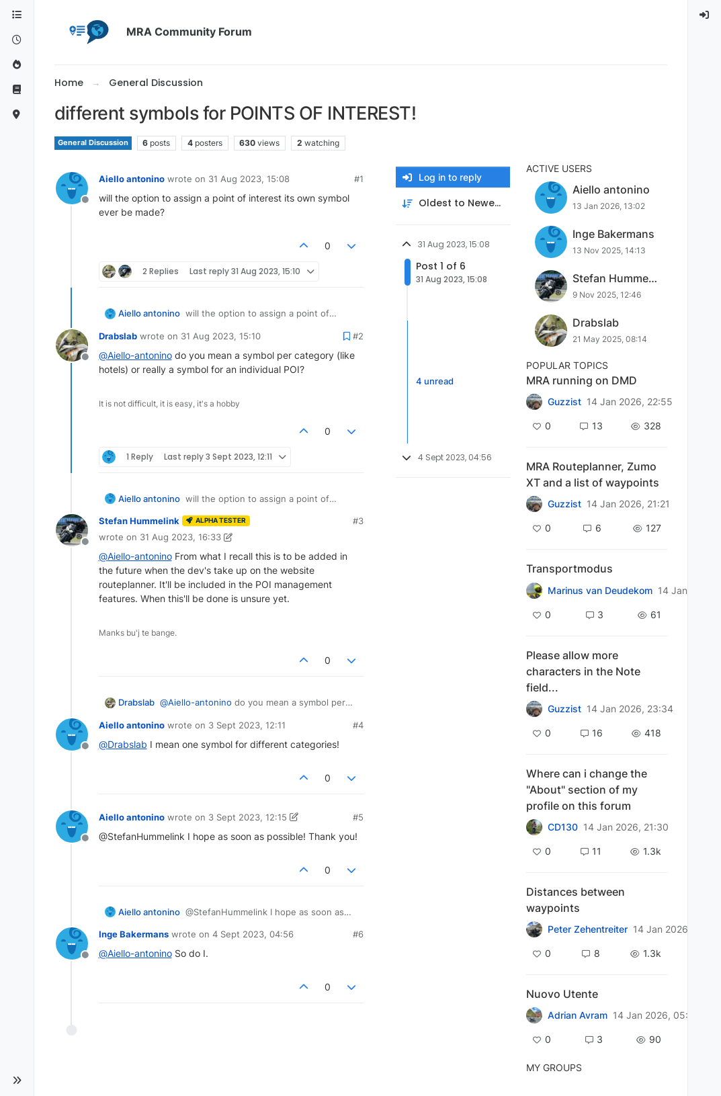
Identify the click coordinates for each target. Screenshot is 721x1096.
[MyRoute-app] (16, 114)
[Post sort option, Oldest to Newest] (453, 203)
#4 (358, 725)
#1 (359, 178)
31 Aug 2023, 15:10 (221, 336)
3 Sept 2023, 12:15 (247, 817)
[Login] (704, 15)
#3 (358, 520)
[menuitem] (704, 15)
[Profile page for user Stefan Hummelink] (72, 530)
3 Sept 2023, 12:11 (247, 725)
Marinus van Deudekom (600, 590)
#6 (358, 934)
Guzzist (564, 402)
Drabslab (118, 336)
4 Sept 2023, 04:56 (253, 934)
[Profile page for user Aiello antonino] (72, 188)
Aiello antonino (132, 178)
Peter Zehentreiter (588, 929)
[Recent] (16, 40)
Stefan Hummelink (139, 520)
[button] (16, 1080)
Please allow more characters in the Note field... (583, 671)
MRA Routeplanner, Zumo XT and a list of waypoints (592, 474)
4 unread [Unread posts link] (435, 381)
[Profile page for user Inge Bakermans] (72, 943)
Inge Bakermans (134, 934)
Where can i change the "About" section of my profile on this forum (586, 789)
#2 (358, 336)
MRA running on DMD (581, 380)
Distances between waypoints (575, 900)
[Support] (16, 89)
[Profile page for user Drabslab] (72, 345)
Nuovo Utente (562, 994)
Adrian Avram (577, 1015)
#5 (358, 817)
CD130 (563, 827)
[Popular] (16, 65)
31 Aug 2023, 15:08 (249, 178)
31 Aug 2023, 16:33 (180, 537)
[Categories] (16, 15)
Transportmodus (569, 568)
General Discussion (93, 142)
